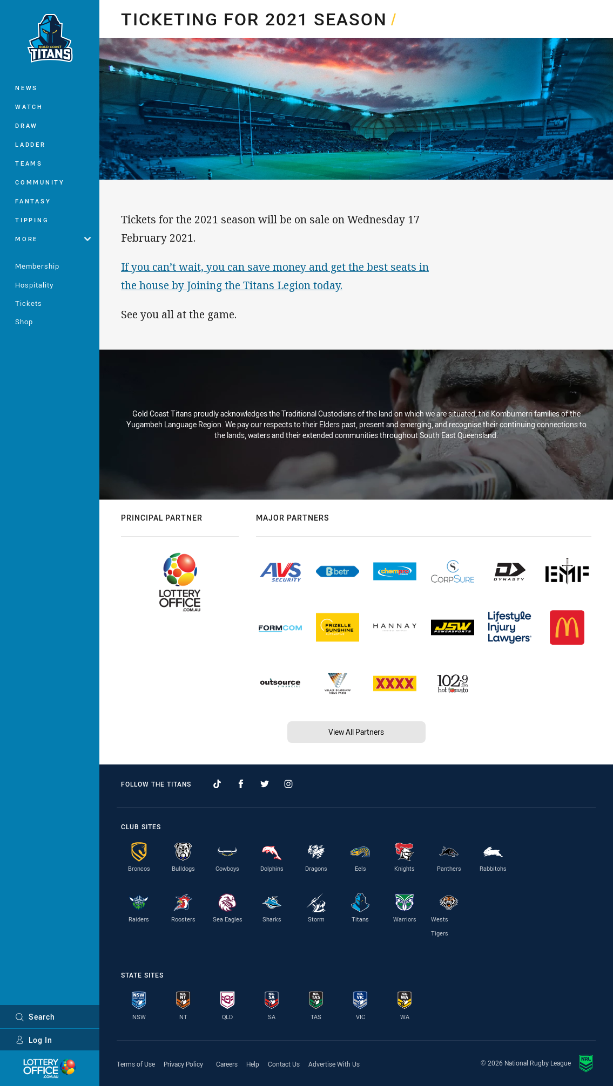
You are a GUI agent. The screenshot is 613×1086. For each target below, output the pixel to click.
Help (252, 1064)
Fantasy (33, 201)
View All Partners (356, 732)
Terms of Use (136, 1064)
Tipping (32, 220)
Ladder (30, 144)
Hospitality (34, 285)
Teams (29, 163)
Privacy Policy (183, 1064)
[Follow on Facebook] (241, 784)
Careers (227, 1064)
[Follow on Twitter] (264, 784)
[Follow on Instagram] (288, 784)
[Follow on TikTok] (217, 784)
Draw (26, 125)
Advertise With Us (334, 1064)
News (26, 88)
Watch (29, 107)
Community (40, 182)
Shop (24, 321)
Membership (37, 266)
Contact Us (284, 1064)
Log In (33, 1040)
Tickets (28, 303)
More (53, 239)
